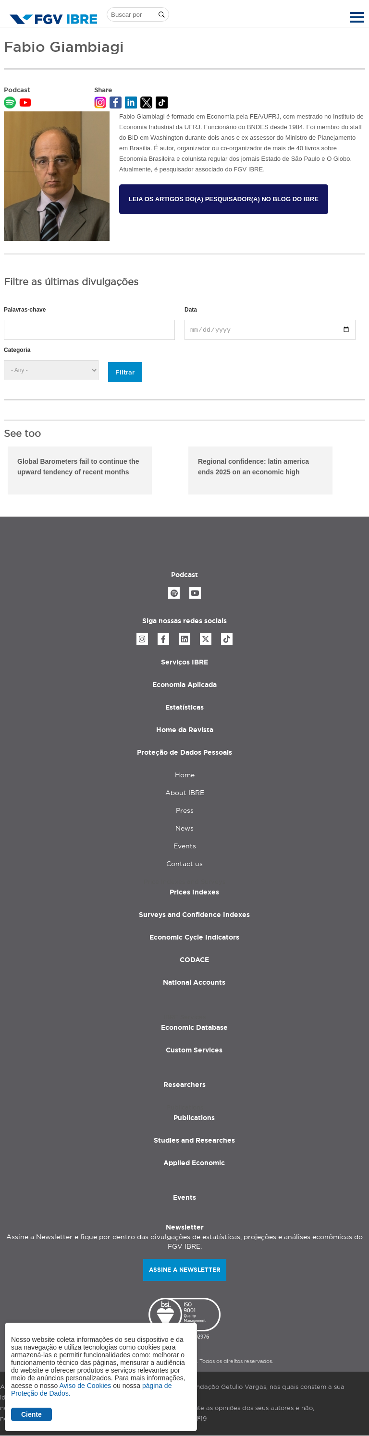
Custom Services (194, 1050)
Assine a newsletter (185, 1270)
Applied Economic (194, 1163)
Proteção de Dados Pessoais (184, 752)
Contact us (184, 864)
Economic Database (194, 1027)
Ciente (31, 1414)
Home (185, 775)
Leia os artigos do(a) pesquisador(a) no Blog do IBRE (224, 199)
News (184, 828)
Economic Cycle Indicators (194, 937)
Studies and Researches (194, 1140)
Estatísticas (184, 707)
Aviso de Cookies (85, 1385)
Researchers (184, 1084)
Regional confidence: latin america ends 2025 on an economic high (253, 467)
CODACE (194, 960)
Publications (194, 1118)
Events (184, 846)
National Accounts (194, 982)
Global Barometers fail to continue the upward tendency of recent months (78, 467)
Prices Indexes (194, 892)
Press (185, 810)
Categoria (17, 350)
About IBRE (184, 792)
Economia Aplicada (184, 684)
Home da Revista (184, 730)
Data (190, 309)
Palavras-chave (25, 309)
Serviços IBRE (184, 662)
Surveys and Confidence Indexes (194, 914)
